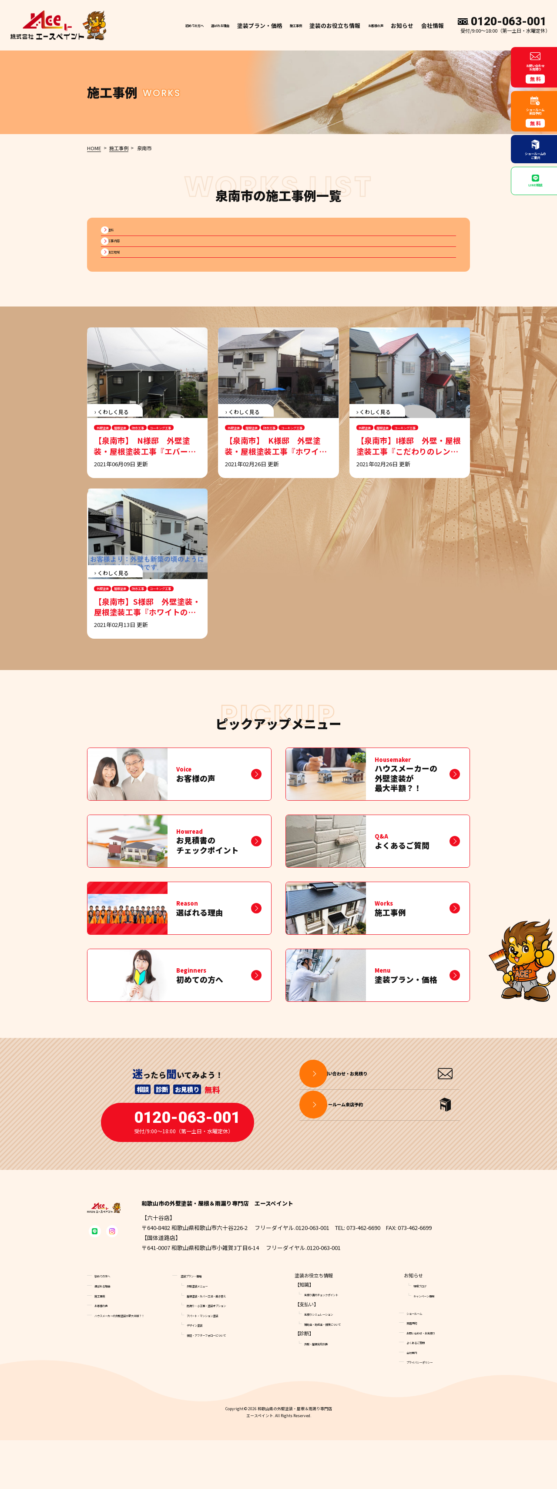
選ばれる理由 (190, 30)
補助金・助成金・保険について (337, 1372)
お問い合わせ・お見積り (432, 1381)
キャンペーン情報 (432, 1344)
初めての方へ (148, 30)
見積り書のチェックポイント (335, 1343)
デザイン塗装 (201, 1373)
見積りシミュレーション (330, 1362)
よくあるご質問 (423, 1391)
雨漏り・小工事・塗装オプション (222, 1354)
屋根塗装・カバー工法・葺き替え (222, 1344)
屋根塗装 (142, 462)
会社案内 (416, 1400)
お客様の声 (369, 30)
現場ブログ (425, 1334)
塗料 (118, 243)
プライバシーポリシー (430, 1410)
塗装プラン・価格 (200, 1324)
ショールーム (420, 1361)
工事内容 (123, 263)
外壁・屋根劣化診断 (325, 1391)
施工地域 (123, 281)
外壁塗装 (109, 462)
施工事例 (278, 30)
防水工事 (174, 462)
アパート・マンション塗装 (215, 1363)
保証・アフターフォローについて (222, 1383)
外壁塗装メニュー (206, 1334)
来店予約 (416, 1371)
